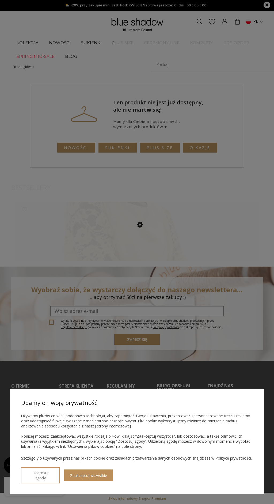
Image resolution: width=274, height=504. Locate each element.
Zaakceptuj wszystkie (88, 475)
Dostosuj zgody (40, 475)
